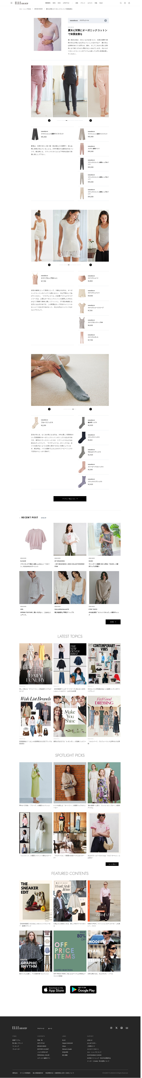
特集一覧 (40, 1040)
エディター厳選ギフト (43, 1058)
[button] (59, 120)
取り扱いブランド (17, 1043)
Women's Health (67, 1049)
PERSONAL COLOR (43, 1055)
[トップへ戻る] (137, 1013)
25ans (64, 1046)
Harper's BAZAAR (67, 1043)
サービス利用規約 (25, 1073)
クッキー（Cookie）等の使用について (98, 1061)
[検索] (121, 3)
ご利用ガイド (91, 1046)
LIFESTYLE (66, 3)
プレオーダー (16, 1049)
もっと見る (112, 864)
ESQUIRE (65, 1052)
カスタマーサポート (93, 1049)
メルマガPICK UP (42, 1052)
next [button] (90, 120)
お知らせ (89, 1040)
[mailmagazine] (127, 1028)
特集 (96, 3)
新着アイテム (16, 1040)
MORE (112, 622)
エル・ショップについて (94, 1052)
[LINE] (122, 1028)
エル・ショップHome (25, 9)
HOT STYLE (41, 1043)
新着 (77, 3)
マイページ (40, 1028)
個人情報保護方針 (38, 1073)
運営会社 (15, 1073)
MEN (54, 3)
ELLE (101, 3)
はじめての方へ (91, 1043)
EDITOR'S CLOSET (43, 1049)
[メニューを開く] (11, 3)
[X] (116, 1028)
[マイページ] (125, 3)
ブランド (82, 3)
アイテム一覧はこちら (68, 499)
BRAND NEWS (38, 9)
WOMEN (47, 3)
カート (50, 1028)
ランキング (15, 1046)
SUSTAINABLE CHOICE (94, 1055)
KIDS (59, 3)
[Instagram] (111, 1028)
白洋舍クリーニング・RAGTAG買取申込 (99, 1058)
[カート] (129, 3)
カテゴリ (90, 3)
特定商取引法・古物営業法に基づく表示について (60, 1073)
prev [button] (49, 120)
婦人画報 (64, 1055)
